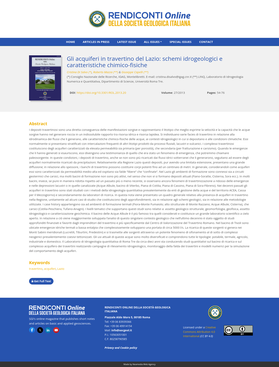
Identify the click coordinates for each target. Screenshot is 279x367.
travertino (35, 269)
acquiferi (50, 269)
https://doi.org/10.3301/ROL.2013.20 (101, 93)
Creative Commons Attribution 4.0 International (199, 331)
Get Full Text (41, 281)
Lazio (60, 269)
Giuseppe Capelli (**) (134, 72)
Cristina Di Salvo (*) (79, 72)
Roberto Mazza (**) (105, 72)
